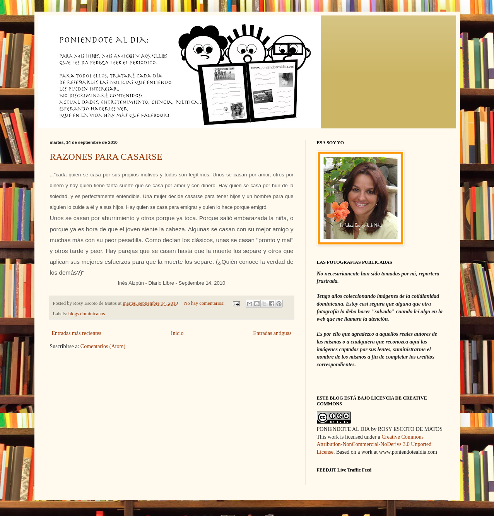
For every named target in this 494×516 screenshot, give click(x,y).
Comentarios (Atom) (102, 346)
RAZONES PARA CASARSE (106, 157)
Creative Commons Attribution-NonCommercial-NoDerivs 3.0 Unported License (374, 444)
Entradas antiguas (272, 333)
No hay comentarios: (205, 303)
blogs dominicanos (86, 313)
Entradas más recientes (76, 333)
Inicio (177, 333)
